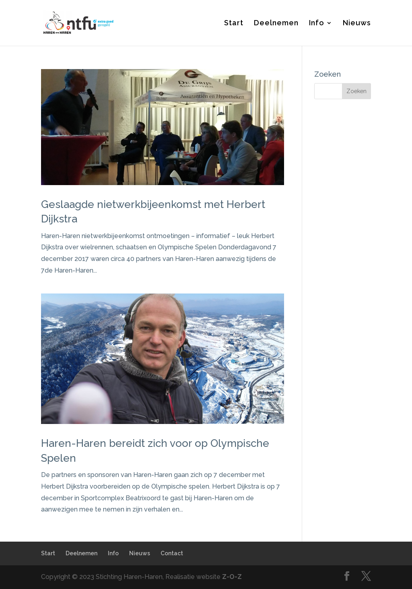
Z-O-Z (232, 577)
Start (233, 23)
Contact (172, 553)
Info (316, 23)
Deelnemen (276, 23)
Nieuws (357, 23)
